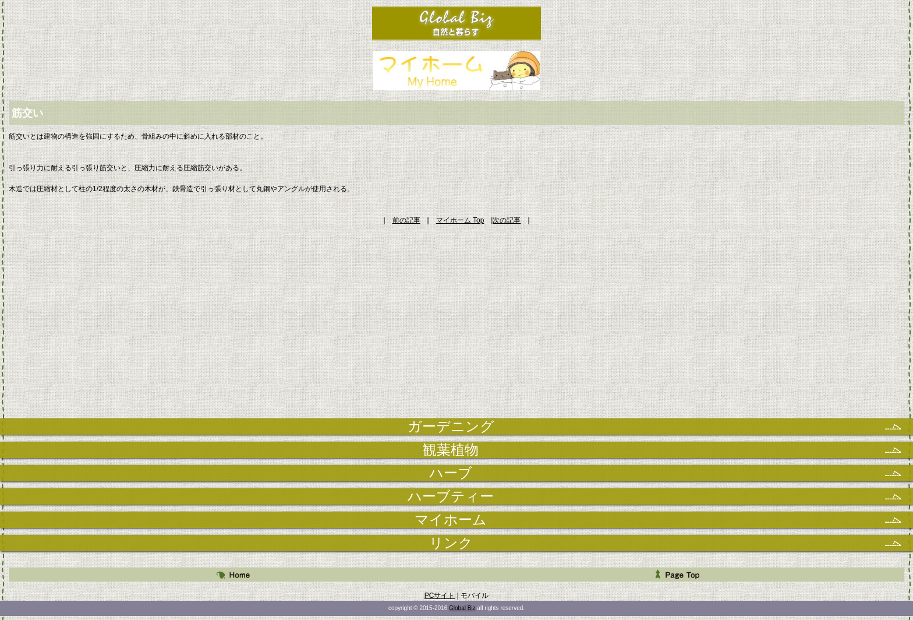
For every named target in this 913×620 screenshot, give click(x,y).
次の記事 (507, 220)
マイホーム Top (460, 220)
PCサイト (439, 595)
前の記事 (406, 220)
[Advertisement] (456, 307)
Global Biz (462, 608)
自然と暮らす (457, 23)
